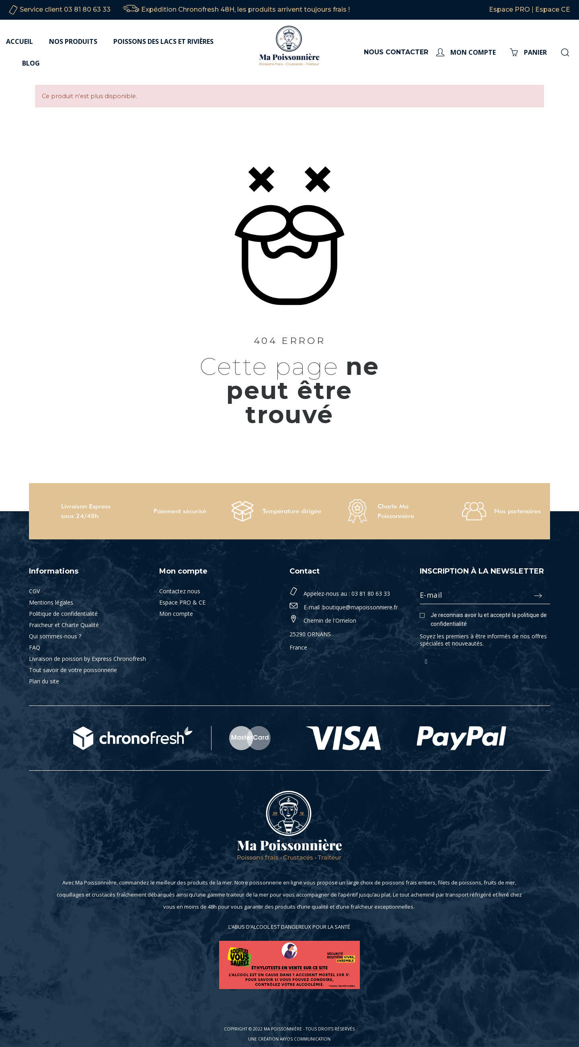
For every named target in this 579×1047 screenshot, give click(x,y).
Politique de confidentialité (63, 613)
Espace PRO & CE (182, 602)
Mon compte (176, 613)
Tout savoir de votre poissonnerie (73, 670)
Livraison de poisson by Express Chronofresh (87, 658)
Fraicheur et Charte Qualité (64, 625)
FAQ (34, 647)
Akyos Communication (305, 1039)
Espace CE (552, 9)
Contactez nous (179, 591)
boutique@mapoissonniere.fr (360, 607)
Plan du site (44, 681)
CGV (34, 591)
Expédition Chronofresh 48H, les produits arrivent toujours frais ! (245, 9)
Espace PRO (509, 9)
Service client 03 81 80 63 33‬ (65, 9)
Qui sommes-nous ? (55, 636)
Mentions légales (51, 602)
